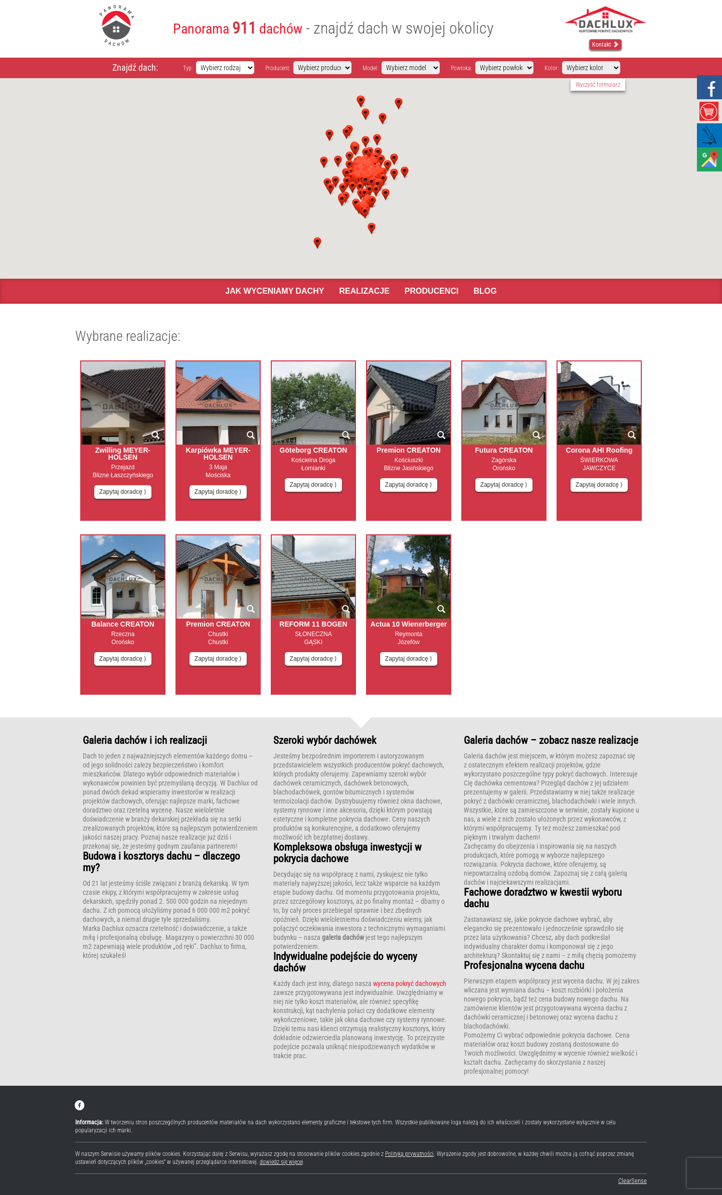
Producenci (432, 291)
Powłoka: (461, 68)
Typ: (188, 68)
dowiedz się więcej (281, 1161)
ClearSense (632, 1180)
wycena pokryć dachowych (409, 983)
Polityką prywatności (409, 1153)
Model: (370, 68)
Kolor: (552, 68)
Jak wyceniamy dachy (274, 291)
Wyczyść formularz (598, 84)
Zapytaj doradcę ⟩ (122, 491)
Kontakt (605, 44)
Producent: (277, 68)
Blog (484, 291)
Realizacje (364, 291)
